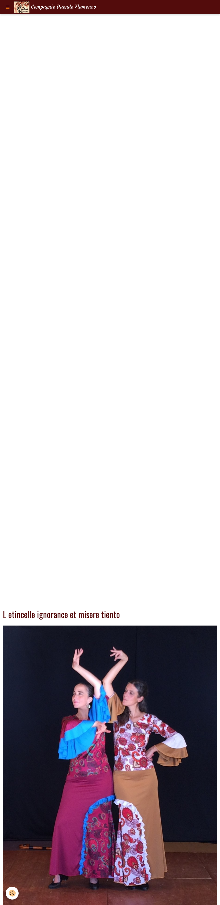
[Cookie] (12, 893)
